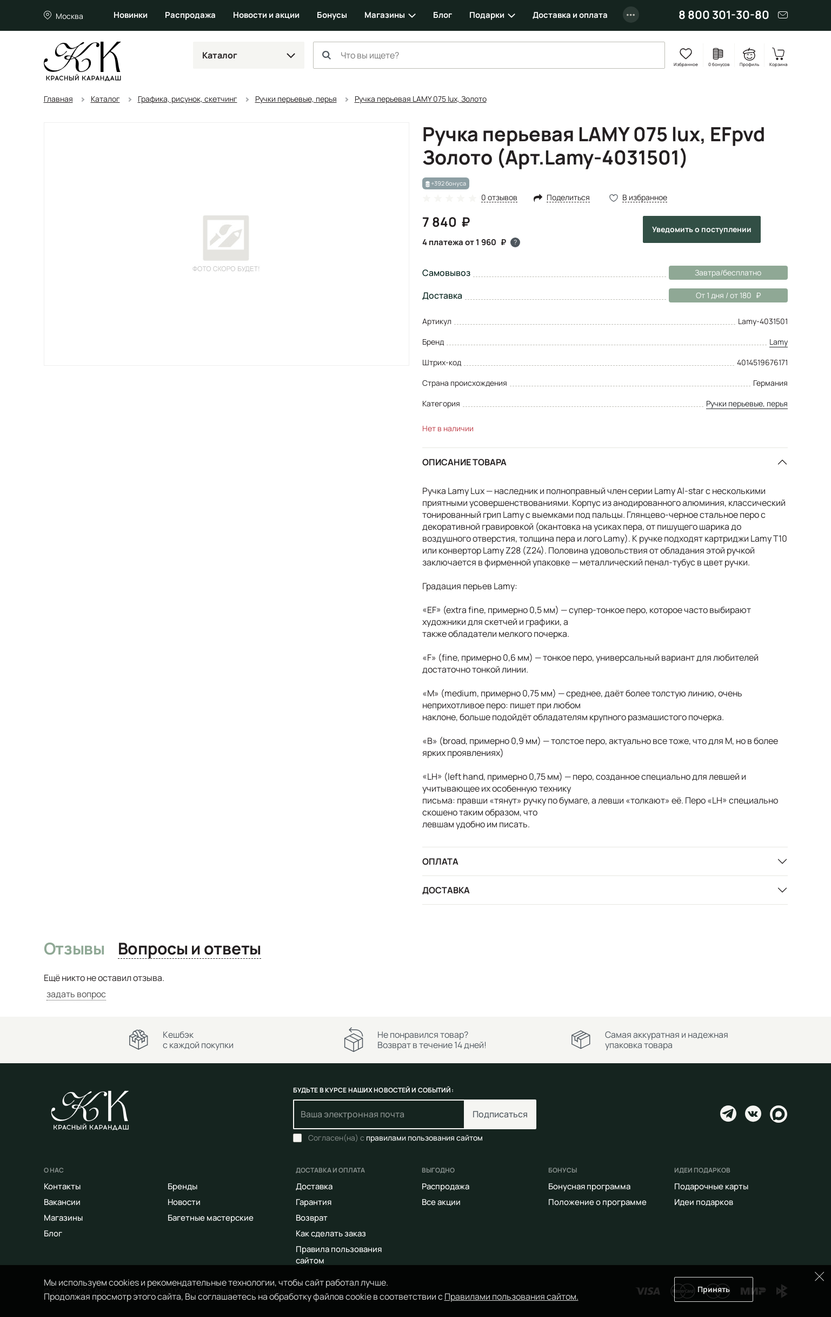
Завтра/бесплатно (728, 272)
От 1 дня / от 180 (715, 295)
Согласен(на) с (395, 1138)
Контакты (62, 1186)
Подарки (486, 15)
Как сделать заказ (331, 1233)
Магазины (384, 15)
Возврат (312, 1217)
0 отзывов (499, 197)
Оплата (440, 861)
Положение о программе (597, 1202)
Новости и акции (266, 15)
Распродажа (190, 15)
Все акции (441, 1202)
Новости (184, 1202)
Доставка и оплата (570, 15)
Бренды (182, 1186)
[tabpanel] (416, 986)
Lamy (778, 342)
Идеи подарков (703, 1202)
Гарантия (313, 1202)
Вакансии (62, 1202)
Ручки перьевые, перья (747, 403)
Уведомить (702, 229)
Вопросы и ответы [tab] (189, 949)
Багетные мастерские (211, 1217)
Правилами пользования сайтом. (511, 1296)
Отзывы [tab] (74, 949)
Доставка (446, 890)
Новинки (131, 15)
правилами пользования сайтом (424, 1137)
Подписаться (500, 1114)
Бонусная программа (589, 1186)
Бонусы (332, 15)
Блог (442, 15)
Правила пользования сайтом (339, 1254)
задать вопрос (76, 994)
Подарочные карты (711, 1186)
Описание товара (464, 462)
